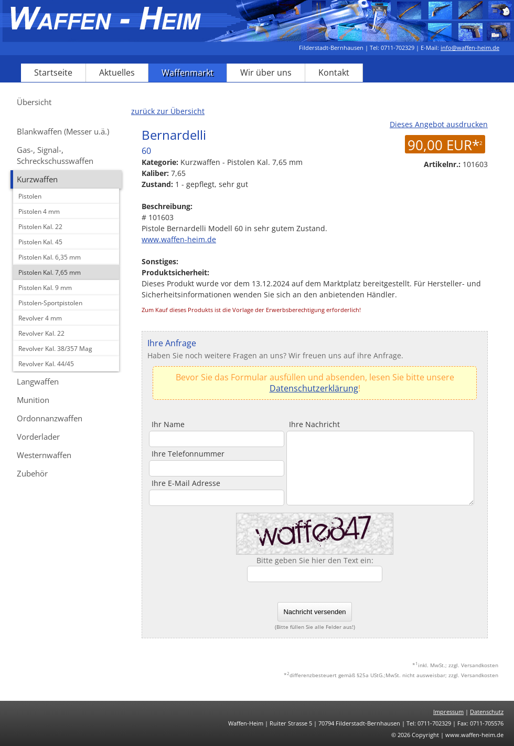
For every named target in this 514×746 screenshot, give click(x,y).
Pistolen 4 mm (39, 211)
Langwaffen (38, 381)
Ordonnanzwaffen (49, 418)
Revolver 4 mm (40, 318)
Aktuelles (117, 72)
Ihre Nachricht (314, 424)
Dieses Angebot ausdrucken (439, 124)
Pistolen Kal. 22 (40, 226)
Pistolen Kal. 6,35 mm (49, 257)
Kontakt (333, 72)
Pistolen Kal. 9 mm (45, 287)
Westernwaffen (44, 455)
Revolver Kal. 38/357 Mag (55, 348)
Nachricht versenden (314, 612)
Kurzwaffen (37, 179)
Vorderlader (38, 436)
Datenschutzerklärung (314, 388)
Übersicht (34, 102)
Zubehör (32, 473)
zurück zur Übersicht (168, 111)
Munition (33, 400)
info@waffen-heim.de (470, 47)
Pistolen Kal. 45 (40, 241)
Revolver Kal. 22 (41, 333)
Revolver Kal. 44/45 (46, 363)
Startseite (53, 72)
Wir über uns (266, 72)
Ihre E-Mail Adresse (186, 483)
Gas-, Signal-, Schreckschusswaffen (55, 155)
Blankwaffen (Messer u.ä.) (63, 131)
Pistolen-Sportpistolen (50, 302)
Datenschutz (487, 712)
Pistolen (29, 196)
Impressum (448, 712)
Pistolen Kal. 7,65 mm (49, 272)
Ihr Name (168, 424)
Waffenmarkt (187, 72)
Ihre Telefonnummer (188, 454)
